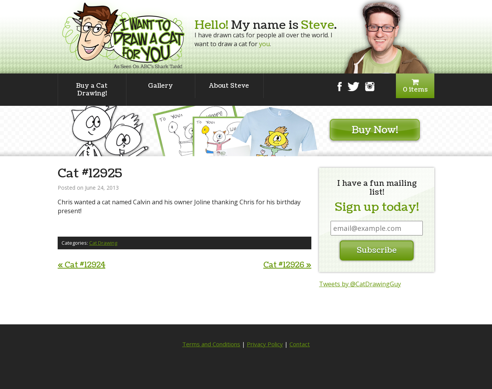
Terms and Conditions (211, 344)
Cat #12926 (287, 265)
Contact (299, 344)
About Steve (229, 86)
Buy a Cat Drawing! (92, 90)
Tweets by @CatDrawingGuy (360, 284)
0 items (415, 86)
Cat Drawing (103, 242)
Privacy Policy (265, 344)
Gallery (160, 86)
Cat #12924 (81, 265)
